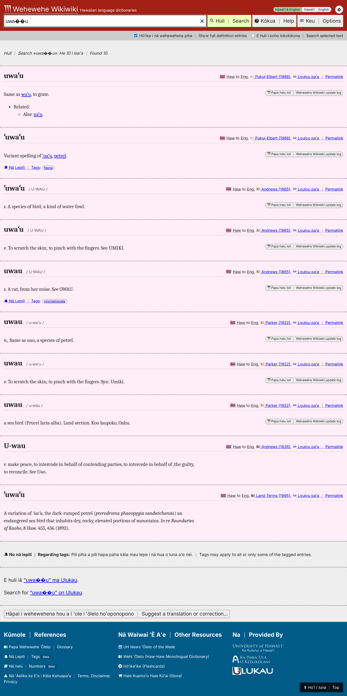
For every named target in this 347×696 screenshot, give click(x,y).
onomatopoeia (54, 301)
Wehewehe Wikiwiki (41, 9)
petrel (60, 156)
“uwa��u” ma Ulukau (50, 580)
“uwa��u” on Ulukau (56, 593)
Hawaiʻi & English (287, 9)
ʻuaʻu (47, 156)
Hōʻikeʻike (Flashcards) (141, 666)
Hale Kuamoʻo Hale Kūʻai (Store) (150, 675)
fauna (48, 168)
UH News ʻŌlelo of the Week (146, 646)
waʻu (26, 94)
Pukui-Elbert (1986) (270, 76)
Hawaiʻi (309, 9)
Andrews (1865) (273, 189)
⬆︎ (321, 687)
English (323, 9)
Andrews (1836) (273, 446)
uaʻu (37, 114)
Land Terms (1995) (270, 495)
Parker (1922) (275, 322)
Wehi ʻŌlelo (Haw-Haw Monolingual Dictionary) (163, 656)
